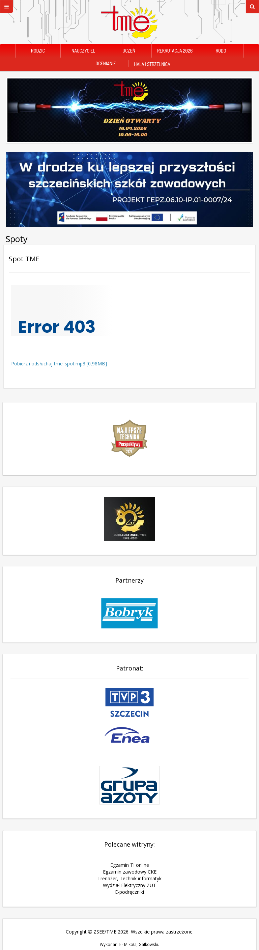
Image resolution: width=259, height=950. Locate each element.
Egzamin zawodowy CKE (129, 872)
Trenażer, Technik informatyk (129, 878)
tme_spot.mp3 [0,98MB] (80, 363)
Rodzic (38, 51)
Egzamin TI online (129, 865)
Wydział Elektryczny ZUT (129, 885)
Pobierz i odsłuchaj (32, 363)
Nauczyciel (83, 51)
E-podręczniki (129, 892)
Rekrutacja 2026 (175, 51)
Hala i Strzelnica (152, 64)
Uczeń (128, 51)
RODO (220, 51)
